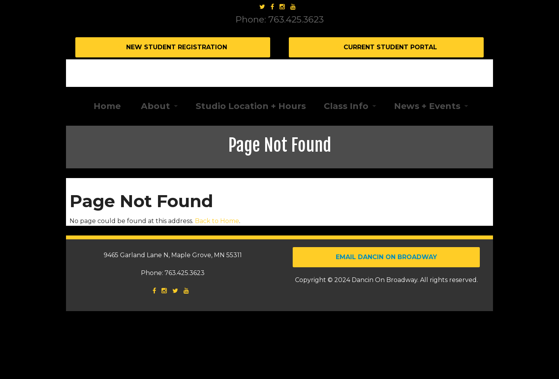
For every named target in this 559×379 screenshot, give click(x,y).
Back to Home (217, 288)
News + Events (427, 173)
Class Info (346, 173)
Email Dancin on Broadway (386, 325)
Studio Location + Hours (251, 173)
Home (106, 173)
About (154, 173)
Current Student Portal (386, 47)
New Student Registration (172, 47)
